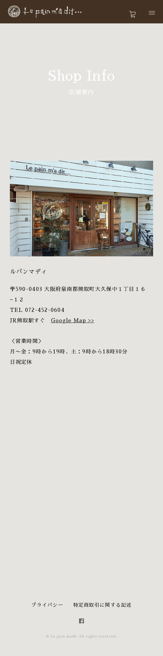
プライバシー (47, 605)
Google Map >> (72, 320)
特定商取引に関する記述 (102, 605)
